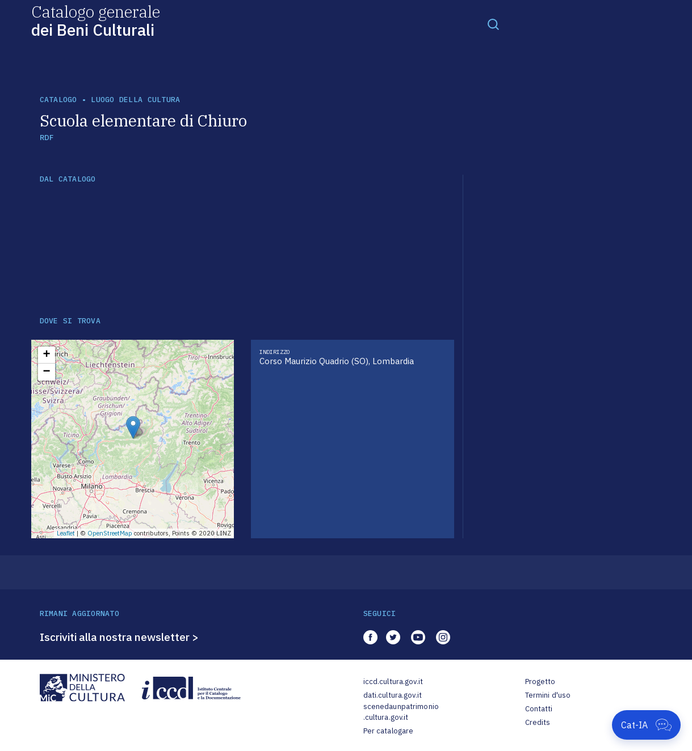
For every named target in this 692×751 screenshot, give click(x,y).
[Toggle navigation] (493, 24)
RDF (47, 137)
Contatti (539, 709)
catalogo (58, 99)
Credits (538, 722)
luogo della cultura (135, 99)
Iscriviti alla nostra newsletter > (119, 637)
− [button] (46, 372)
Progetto (540, 681)
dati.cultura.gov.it (392, 695)
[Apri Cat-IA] (646, 725)
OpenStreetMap (109, 533)
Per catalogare (388, 731)
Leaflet (66, 533)
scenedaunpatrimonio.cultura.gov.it (401, 712)
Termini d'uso (548, 695)
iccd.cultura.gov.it (393, 681)
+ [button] (46, 355)
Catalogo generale (95, 20)
